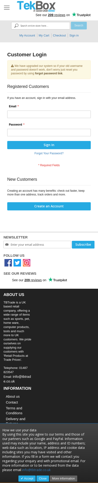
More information (63, 478)
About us (13, 396)
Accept (28, 478)
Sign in (74, 35)
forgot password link (49, 73)
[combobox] (40, 25)
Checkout (59, 35)
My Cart (44, 35)
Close (42, 478)
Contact (12, 402)
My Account (27, 35)
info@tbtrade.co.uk (36, 470)
